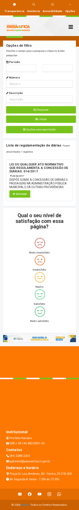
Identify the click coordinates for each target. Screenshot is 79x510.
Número (13, 77)
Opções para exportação (39, 129)
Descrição (14, 93)
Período (13, 62)
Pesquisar (41, 109)
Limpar (41, 119)
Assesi (25, 504)
